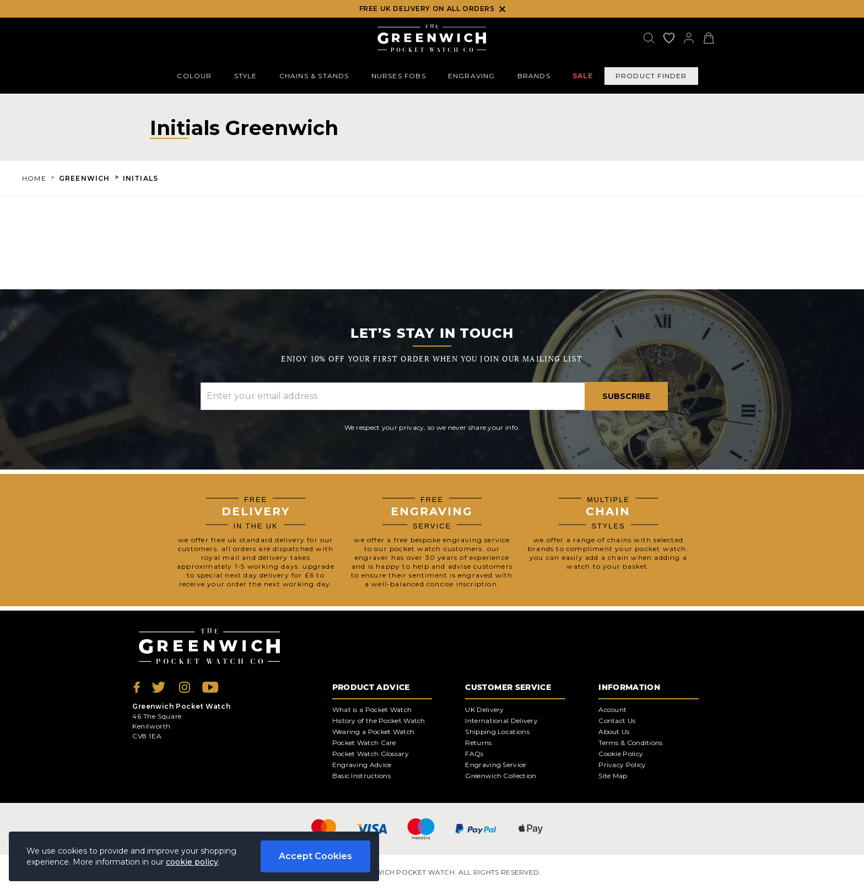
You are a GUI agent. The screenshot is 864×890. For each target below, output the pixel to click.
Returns (478, 742)
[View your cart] (708, 38)
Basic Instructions (361, 776)
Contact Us (616, 720)
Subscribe (626, 396)
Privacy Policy (622, 764)
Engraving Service (495, 764)
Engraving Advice (362, 764)
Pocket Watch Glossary (370, 753)
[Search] (649, 38)
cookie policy (192, 862)
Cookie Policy (620, 753)
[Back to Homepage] (432, 38)
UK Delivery (484, 709)
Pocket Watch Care (364, 742)
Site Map (612, 776)
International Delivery (501, 720)
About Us (613, 731)
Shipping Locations (497, 731)
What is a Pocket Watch (372, 709)
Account (612, 709)
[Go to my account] (668, 38)
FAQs (474, 753)
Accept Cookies (315, 856)
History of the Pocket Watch (378, 720)
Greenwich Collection (500, 776)
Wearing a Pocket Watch (373, 731)
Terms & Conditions (630, 742)
